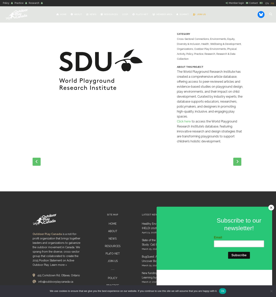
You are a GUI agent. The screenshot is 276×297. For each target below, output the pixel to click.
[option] (272, 3)
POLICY (112, 278)
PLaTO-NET (113, 253)
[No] (271, 291)
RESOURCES (112, 246)
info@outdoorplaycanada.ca (55, 281)
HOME (113, 223)
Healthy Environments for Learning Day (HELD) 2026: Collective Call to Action (166, 226)
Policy (6, 3)
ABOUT (112, 231)
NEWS (113, 238)
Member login (236, 3)
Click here (184, 121)
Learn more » (58, 264)
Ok (222, 291)
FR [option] (272, 3)
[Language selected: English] (270, 3)
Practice (19, 3)
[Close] (271, 231)
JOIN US (113, 261)
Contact (253, 3)
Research (34, 3)
